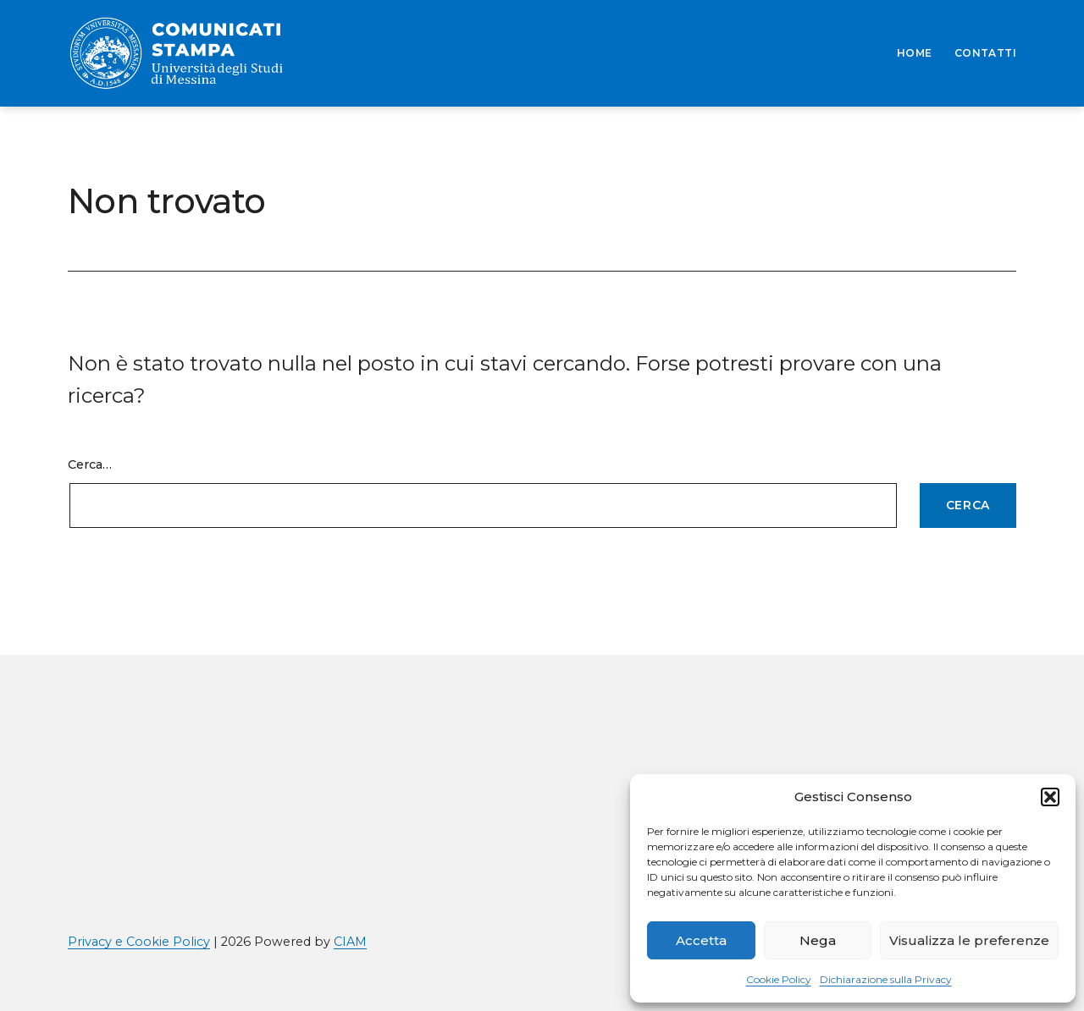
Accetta (701, 940)
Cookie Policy (778, 979)
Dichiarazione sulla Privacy (886, 979)
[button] (1050, 796)
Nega (817, 940)
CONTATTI (985, 53)
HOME (914, 53)
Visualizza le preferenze (969, 940)
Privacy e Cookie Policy (139, 941)
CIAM (350, 941)
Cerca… (90, 464)
